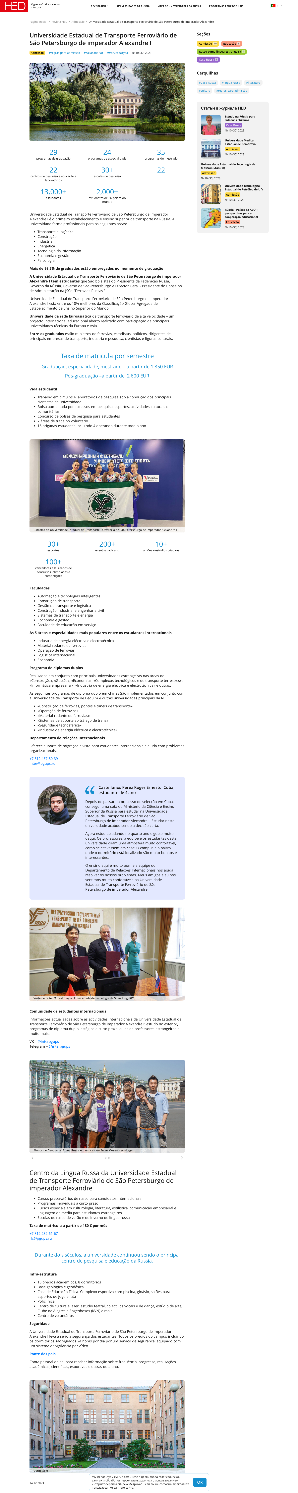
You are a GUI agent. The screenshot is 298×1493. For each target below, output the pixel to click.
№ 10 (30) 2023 (141, 53)
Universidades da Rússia (133, 6)
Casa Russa (208, 59)
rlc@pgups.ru (41, 1238)
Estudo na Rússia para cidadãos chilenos (240, 118)
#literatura (253, 82)
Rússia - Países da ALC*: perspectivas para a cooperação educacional (241, 213)
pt (275, 5)
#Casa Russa (207, 82)
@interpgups (48, 1041)
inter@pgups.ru (42, 763)
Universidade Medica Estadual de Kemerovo (240, 142)
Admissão (78, 22)
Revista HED (98, 6)
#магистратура (117, 53)
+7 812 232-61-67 (44, 1233)
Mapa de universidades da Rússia (179, 6)
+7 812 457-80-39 (44, 758)
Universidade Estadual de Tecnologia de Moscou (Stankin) (228, 166)
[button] (32, 1158)
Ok (200, 1482)
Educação (231, 43)
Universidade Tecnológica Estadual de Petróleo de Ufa (244, 187)
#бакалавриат (93, 53)
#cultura (204, 90)
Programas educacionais (226, 6)
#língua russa (231, 82)
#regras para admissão (64, 53)
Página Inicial (38, 22)
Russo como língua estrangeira (222, 51)
